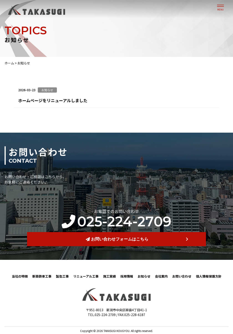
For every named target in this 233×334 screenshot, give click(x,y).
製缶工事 (62, 276)
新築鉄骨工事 (41, 276)
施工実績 (109, 276)
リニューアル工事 (86, 276)
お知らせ (144, 276)
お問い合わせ (181, 276)
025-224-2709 (116, 221)
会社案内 (161, 276)
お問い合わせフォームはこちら (117, 239)
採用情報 (126, 276)
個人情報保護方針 (208, 276)
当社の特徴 (20, 276)
